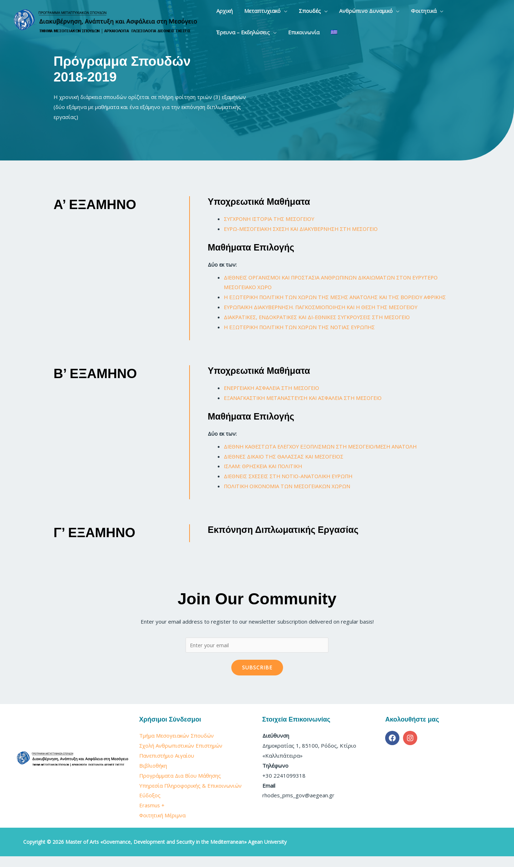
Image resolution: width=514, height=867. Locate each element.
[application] (275, 10)
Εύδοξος (150, 805)
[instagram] (411, 749)
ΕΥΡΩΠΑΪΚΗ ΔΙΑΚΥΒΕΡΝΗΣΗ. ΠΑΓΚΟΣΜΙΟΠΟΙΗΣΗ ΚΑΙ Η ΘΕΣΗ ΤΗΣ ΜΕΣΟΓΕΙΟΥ (329, 317)
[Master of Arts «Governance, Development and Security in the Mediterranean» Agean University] (105, 20)
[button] (257, 10)
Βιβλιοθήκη (153, 776)
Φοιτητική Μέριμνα (163, 825)
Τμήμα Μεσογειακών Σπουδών (177, 746)
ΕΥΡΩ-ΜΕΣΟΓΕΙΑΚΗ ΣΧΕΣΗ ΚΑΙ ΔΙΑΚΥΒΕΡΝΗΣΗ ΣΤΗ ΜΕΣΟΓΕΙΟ (306, 228)
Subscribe (257, 678)
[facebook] (393, 749)
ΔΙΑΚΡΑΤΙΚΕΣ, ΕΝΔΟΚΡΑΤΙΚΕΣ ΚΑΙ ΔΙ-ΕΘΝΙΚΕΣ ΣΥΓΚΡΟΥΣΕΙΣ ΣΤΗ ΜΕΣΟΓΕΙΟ (324, 327)
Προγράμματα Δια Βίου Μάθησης (180, 785)
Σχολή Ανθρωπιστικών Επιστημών (182, 756)
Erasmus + (152, 815)
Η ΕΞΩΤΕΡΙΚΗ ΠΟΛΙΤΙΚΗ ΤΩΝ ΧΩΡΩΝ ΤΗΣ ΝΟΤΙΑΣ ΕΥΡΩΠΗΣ (304, 337)
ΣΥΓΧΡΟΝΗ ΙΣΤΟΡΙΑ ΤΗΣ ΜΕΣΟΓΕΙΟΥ (272, 218)
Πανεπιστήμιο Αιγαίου (167, 766)
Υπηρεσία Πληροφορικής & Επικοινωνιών (191, 795)
